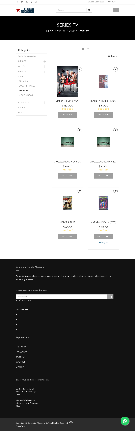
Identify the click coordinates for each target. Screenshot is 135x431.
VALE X (21, 108)
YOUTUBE (20, 362)
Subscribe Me (110, 296)
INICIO (49, 31)
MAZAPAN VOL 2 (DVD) (103, 223)
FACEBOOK (21, 352)
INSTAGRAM (22, 347)
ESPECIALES (24, 102)
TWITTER (20, 357)
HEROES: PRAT (67, 223)
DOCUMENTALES (27, 86)
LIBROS (22, 72)
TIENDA (61, 31)
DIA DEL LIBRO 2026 (96, 2)
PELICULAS (24, 81)
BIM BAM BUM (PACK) (67, 101)
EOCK (21, 113)
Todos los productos (27, 56)
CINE (72, 31)
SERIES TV (83, 31)
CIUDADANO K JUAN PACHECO (107, 162)
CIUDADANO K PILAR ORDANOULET (74, 162)
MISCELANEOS (26, 95)
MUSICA (22, 61)
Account (113, 2)
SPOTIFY (20, 367)
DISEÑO (22, 66)
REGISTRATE (22, 310)
